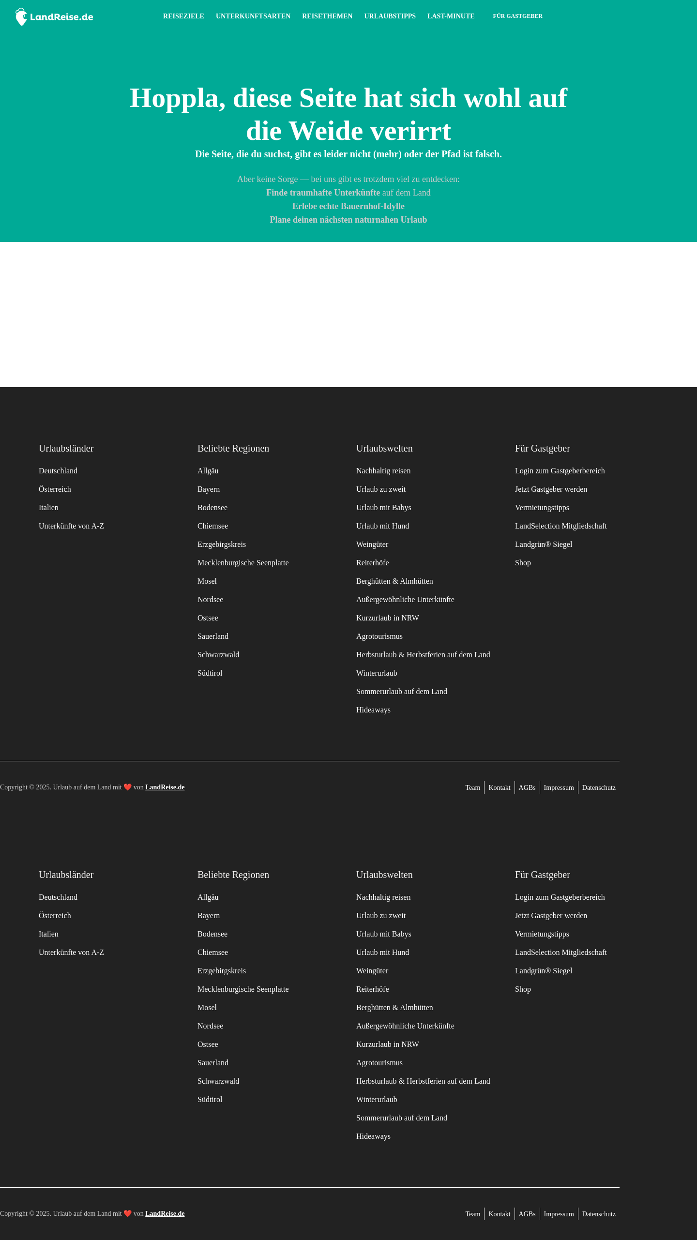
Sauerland (212, 636)
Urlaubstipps (390, 16)
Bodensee (212, 507)
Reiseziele (183, 16)
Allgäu (208, 471)
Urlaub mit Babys (383, 507)
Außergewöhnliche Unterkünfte (405, 599)
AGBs (527, 787)
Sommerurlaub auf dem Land (401, 691)
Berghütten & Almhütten (394, 581)
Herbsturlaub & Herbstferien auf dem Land (423, 654)
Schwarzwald (218, 654)
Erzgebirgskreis (221, 544)
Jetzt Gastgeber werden (551, 489)
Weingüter (372, 544)
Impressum (559, 787)
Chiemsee (212, 526)
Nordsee (210, 599)
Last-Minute (451, 16)
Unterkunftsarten (253, 16)
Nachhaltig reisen (383, 471)
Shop (523, 563)
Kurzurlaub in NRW (387, 618)
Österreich (55, 489)
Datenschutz (599, 787)
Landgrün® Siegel (543, 544)
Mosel (207, 581)
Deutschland (58, 471)
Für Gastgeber (518, 16)
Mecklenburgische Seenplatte (243, 563)
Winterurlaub (376, 673)
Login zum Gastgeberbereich (560, 471)
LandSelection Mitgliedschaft (561, 526)
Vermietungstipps (542, 507)
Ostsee (207, 618)
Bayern (208, 489)
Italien (49, 507)
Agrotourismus (379, 636)
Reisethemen (327, 16)
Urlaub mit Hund (382, 526)
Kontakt (499, 787)
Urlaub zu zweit (381, 489)
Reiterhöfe (372, 563)
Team (473, 787)
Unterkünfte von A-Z (71, 526)
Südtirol (210, 673)
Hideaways (373, 710)
